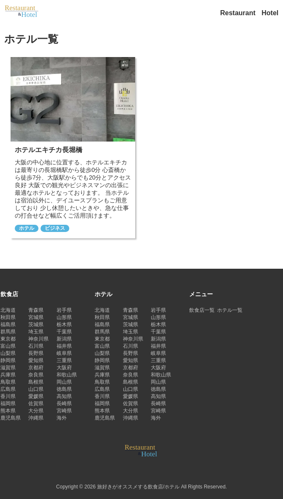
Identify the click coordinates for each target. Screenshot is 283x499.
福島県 (8, 324)
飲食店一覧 (202, 310)
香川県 (8, 396)
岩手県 (64, 310)
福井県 (64, 346)
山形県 (64, 317)
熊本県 (8, 411)
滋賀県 (8, 368)
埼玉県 (36, 332)
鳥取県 (8, 382)
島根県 (36, 382)
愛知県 (36, 360)
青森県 (36, 310)
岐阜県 (64, 353)
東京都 (8, 339)
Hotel (269, 12)
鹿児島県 (10, 418)
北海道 (8, 310)
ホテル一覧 (229, 310)
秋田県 (8, 317)
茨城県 (36, 324)
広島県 (8, 389)
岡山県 (64, 382)
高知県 (64, 396)
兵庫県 (8, 375)
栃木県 (64, 324)
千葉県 (64, 332)
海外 (62, 418)
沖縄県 (36, 418)
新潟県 (64, 339)
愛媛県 (36, 396)
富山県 (8, 346)
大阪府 (64, 368)
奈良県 (36, 375)
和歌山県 (67, 375)
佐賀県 (36, 403)
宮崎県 (64, 411)
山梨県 (8, 353)
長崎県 (64, 403)
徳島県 (64, 389)
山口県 (36, 389)
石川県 (36, 346)
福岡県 (8, 403)
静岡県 (8, 360)
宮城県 (36, 317)
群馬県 (8, 332)
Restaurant (238, 12)
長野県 (36, 353)
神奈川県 (38, 339)
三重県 (64, 360)
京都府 (36, 368)
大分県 (36, 411)
